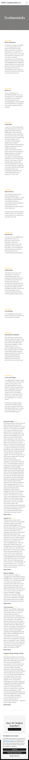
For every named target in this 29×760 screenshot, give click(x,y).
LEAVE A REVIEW (14, 729)
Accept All (14, 749)
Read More (8, 514)
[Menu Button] (26, 2)
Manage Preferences (14, 755)
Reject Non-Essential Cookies (14, 752)
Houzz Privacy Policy (8, 741)
